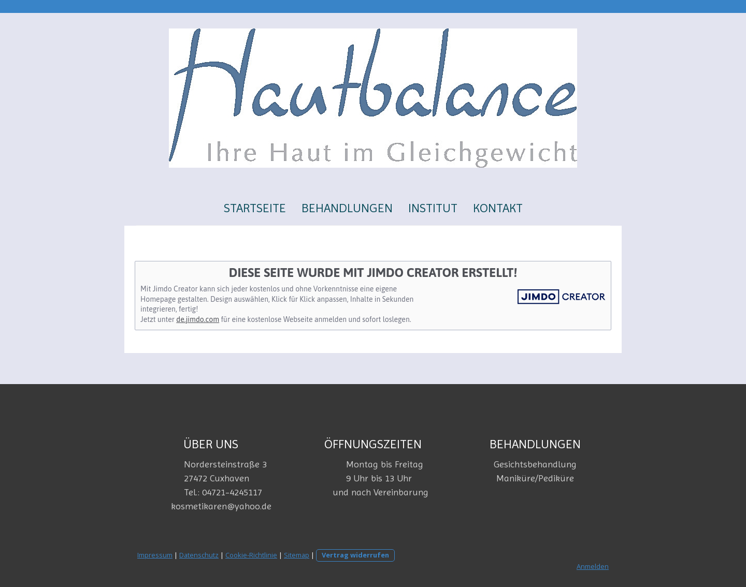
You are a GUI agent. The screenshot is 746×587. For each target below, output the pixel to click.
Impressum (155, 555)
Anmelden (593, 566)
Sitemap (296, 555)
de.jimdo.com (197, 319)
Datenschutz (199, 555)
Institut (432, 208)
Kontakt (498, 208)
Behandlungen (347, 208)
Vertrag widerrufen (355, 555)
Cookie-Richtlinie (251, 555)
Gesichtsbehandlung (535, 464)
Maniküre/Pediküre (535, 478)
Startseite (255, 208)
